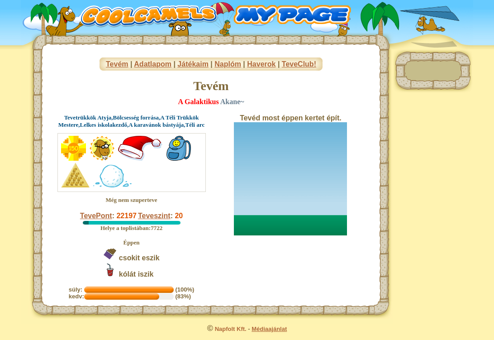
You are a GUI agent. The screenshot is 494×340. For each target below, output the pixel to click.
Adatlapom (152, 64)
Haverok (261, 64)
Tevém (117, 64)
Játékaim (193, 64)
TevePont (96, 216)
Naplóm (227, 64)
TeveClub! (299, 64)
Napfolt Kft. (231, 329)
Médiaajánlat (269, 329)
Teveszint (154, 216)
